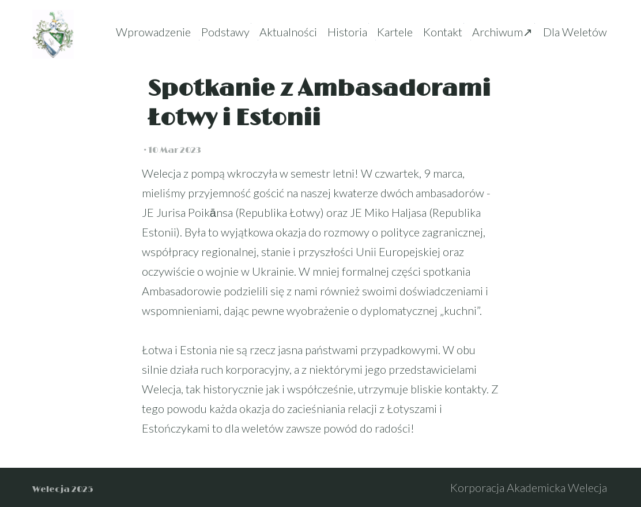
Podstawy (225, 32)
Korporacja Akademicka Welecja (528, 487)
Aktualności (288, 32)
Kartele (395, 32)
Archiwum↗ (502, 32)
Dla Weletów (575, 32)
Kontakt (442, 32)
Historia (347, 32)
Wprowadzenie (153, 32)
